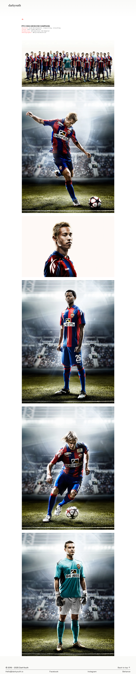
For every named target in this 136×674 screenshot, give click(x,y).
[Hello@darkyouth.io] (14, 671)
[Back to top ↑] (123, 667)
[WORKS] (23, 19)
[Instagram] (92, 671)
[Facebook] (54, 671)
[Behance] (125, 671)
